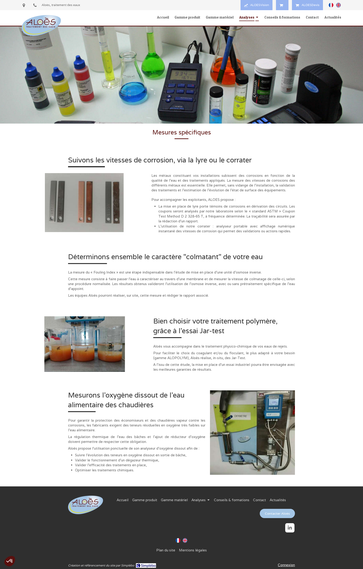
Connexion (286, 565)
